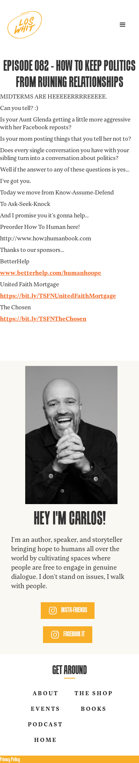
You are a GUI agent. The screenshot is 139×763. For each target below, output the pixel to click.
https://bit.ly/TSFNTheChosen (43, 319)
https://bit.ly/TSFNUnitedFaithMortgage (58, 296)
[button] (123, 25)
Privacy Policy (10, 759)
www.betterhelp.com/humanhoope (50, 273)
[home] (24, 25)
